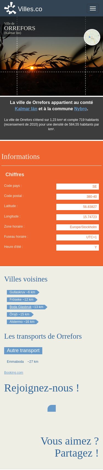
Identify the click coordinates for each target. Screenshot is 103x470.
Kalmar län (26, 108)
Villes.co (30, 9)
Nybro (80, 108)
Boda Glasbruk (20, 307)
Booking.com (13, 373)
